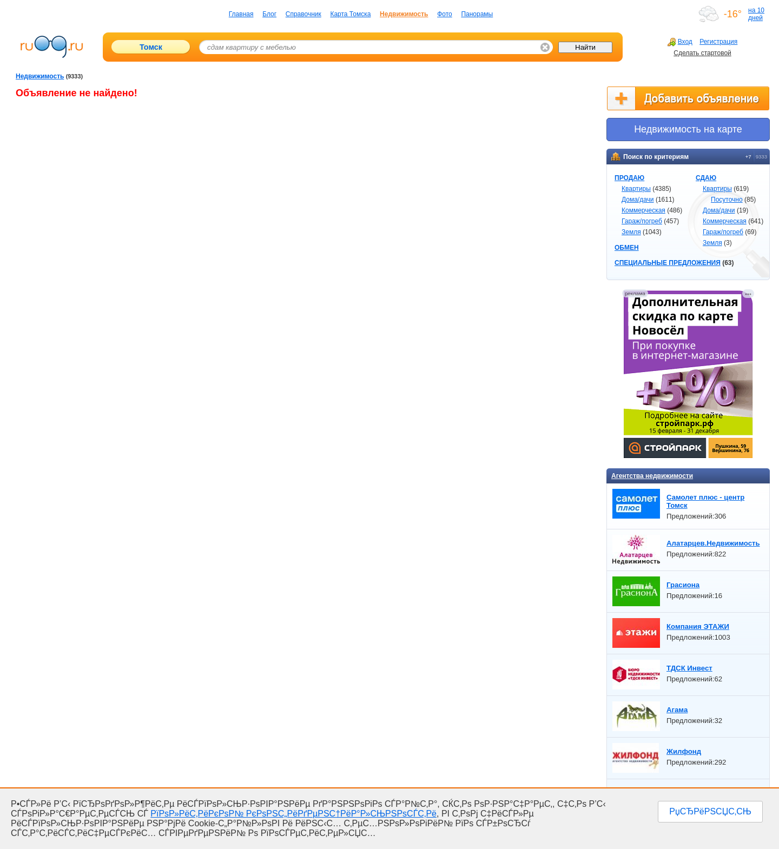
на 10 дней (756, 14)
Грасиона (682, 585)
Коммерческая (643, 210)
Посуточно (727, 199)
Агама (677, 710)
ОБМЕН (627, 247)
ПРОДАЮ (629, 178)
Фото (444, 14)
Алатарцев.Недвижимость (713, 543)
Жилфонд (683, 751)
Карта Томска (350, 14)
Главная (241, 14)
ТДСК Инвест (689, 668)
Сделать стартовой (702, 53)
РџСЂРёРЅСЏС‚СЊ (710, 811)
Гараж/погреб (642, 221)
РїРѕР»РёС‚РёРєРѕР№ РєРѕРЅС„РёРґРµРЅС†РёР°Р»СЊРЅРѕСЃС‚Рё (293, 813)
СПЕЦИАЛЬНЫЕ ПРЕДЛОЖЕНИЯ (668, 263)
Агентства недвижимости (652, 476)
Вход (680, 41)
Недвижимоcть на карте (688, 129)
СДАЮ (706, 178)
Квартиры (636, 189)
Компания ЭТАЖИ (697, 626)
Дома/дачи (638, 199)
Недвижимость (404, 14)
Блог (269, 14)
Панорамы (477, 14)
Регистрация (718, 41)
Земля (631, 232)
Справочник (303, 14)
